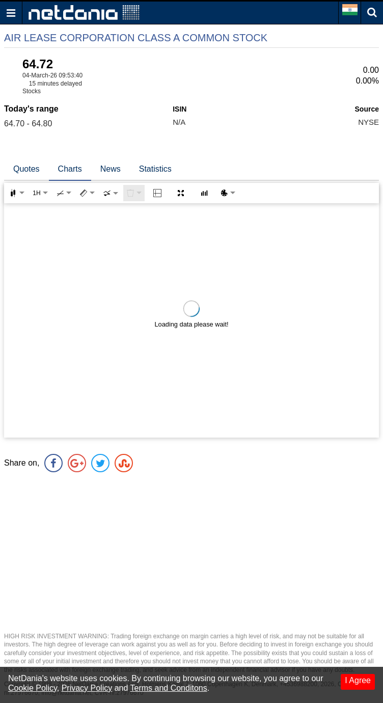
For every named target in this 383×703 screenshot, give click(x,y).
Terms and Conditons (168, 688)
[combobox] (110, 193)
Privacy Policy (87, 688)
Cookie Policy (32, 688)
